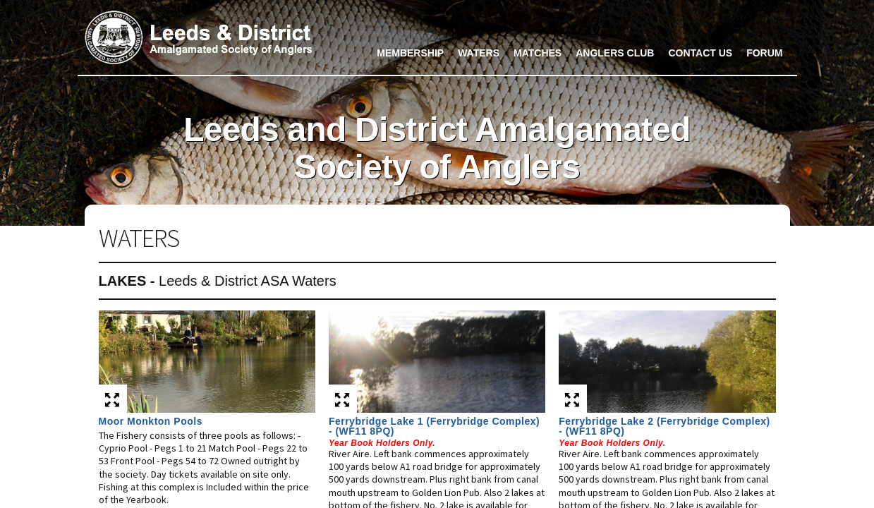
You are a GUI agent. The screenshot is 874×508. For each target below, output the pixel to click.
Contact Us (700, 53)
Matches (538, 53)
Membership (410, 53)
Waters (478, 53)
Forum (764, 53)
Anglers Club (615, 53)
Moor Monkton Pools (150, 421)
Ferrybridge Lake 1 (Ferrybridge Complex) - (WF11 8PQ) (434, 426)
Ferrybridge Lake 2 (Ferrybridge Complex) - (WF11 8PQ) (664, 426)
